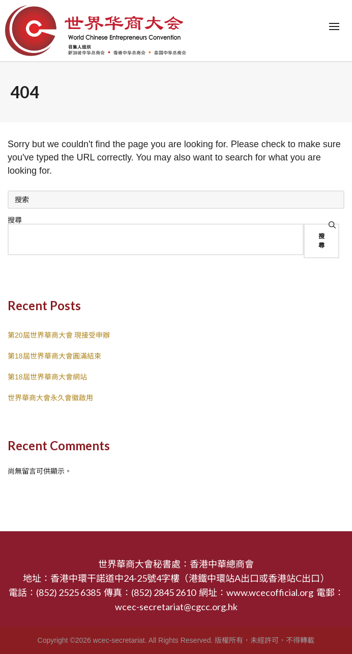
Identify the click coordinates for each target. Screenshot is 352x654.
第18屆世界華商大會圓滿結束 (54, 356)
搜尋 (15, 220)
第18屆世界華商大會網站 (47, 377)
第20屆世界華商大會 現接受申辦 (59, 335)
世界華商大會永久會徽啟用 (50, 398)
